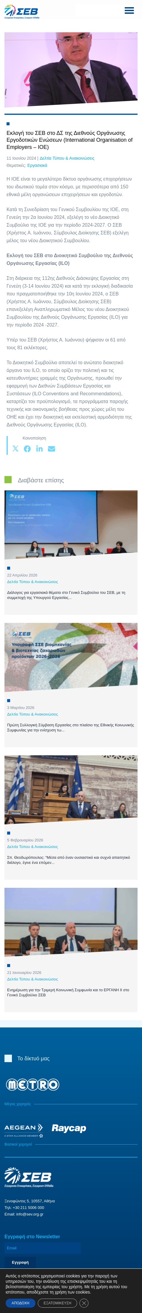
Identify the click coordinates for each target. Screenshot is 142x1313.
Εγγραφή (20, 1262)
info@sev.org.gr (29, 1214)
